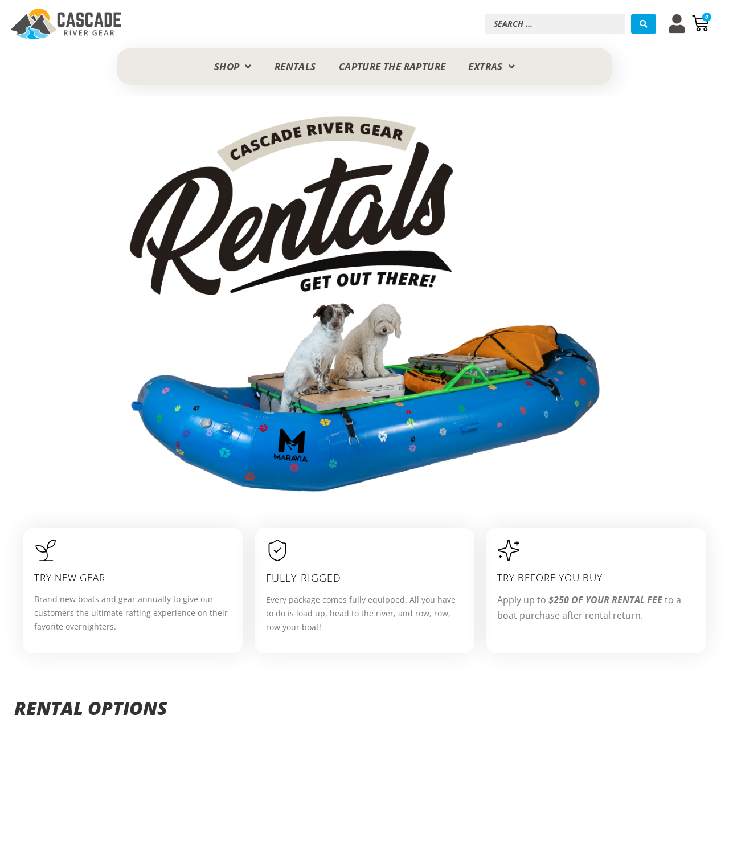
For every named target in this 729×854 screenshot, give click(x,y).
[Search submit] (643, 24)
